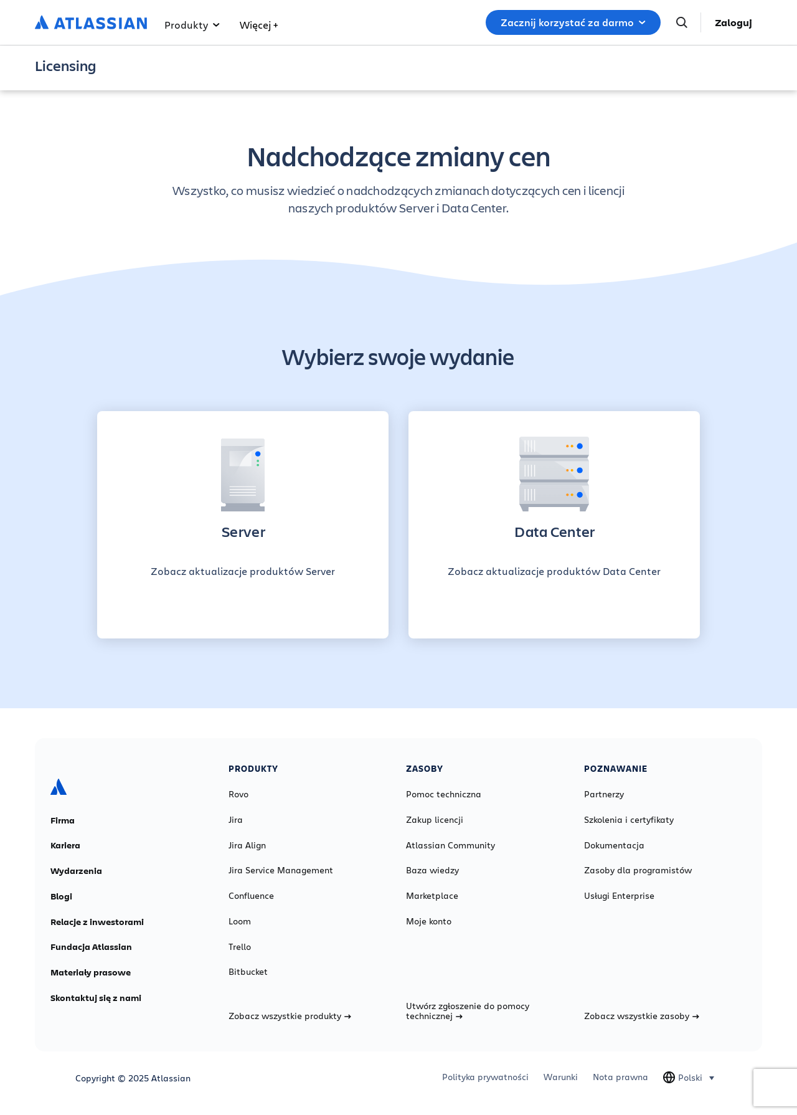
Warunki (561, 1077)
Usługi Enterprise (619, 896)
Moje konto (428, 921)
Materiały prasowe (90, 972)
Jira (236, 820)
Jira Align (247, 845)
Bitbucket (248, 972)
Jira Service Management (281, 870)
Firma (62, 820)
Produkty (192, 24)
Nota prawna (620, 1077)
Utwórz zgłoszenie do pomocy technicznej (467, 1011)
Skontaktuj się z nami (95, 998)
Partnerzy (604, 794)
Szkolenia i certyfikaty (629, 820)
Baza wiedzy (432, 870)
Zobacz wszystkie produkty (290, 1016)
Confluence (251, 896)
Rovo (238, 794)
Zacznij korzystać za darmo (573, 22)
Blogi (61, 896)
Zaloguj (733, 22)
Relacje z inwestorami (97, 922)
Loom (240, 921)
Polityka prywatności (485, 1077)
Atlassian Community (450, 845)
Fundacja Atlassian (91, 947)
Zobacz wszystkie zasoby (641, 1016)
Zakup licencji (434, 820)
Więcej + (259, 24)
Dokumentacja (614, 845)
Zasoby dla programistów (638, 870)
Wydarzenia (76, 871)
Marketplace (432, 896)
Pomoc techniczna (443, 794)
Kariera (65, 845)
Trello (240, 947)
